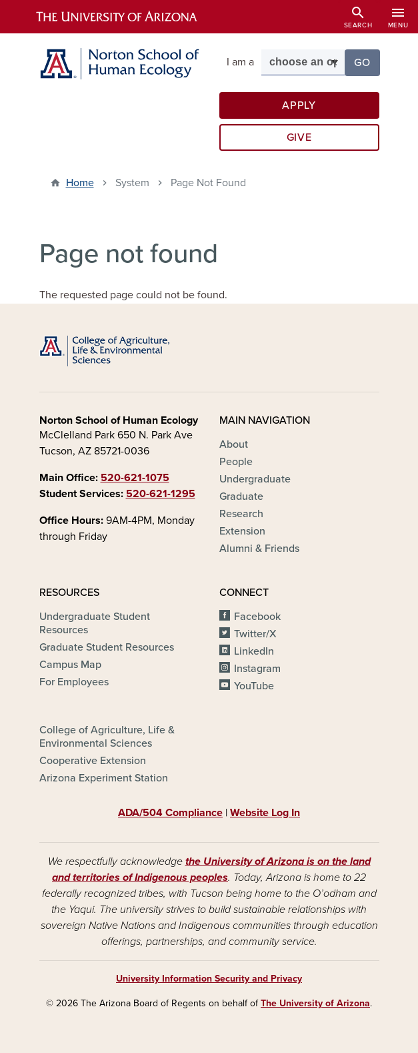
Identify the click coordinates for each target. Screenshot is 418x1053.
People (236, 461)
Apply (298, 105)
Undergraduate (255, 479)
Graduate (241, 496)
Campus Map (70, 664)
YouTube (254, 686)
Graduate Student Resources (106, 647)
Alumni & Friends (259, 548)
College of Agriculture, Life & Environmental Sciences (107, 736)
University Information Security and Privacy (209, 978)
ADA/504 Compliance (170, 812)
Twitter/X (255, 634)
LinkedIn (254, 651)
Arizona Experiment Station (103, 778)
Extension (242, 531)
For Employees (74, 682)
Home (80, 183)
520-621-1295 (160, 493)
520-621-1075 (135, 477)
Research (241, 513)
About (233, 444)
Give (299, 137)
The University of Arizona (315, 1003)
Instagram (257, 668)
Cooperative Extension (92, 760)
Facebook (257, 616)
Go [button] (366, 61)
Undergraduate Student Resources (94, 623)
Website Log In (265, 812)
